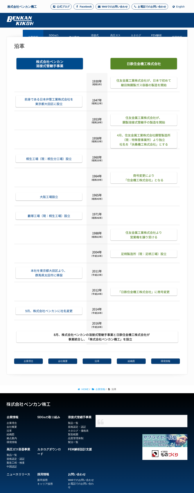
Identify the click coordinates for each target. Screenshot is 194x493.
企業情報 (12, 417)
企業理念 (12, 422)
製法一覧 (73, 442)
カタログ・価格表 (78, 430)
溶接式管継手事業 (79, 417)
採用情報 (43, 474)
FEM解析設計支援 (80, 449)
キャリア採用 (45, 483)
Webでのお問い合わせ (113, 6)
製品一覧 (73, 422)
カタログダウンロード (49, 452)
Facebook (84, 6)
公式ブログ (61, 6)
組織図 (10, 434)
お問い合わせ (77, 474)
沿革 (9, 430)
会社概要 (12, 426)
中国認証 (12, 466)
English (178, 6)
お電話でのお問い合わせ (150, 6)
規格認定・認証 (77, 426)
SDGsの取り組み (48, 417)
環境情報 (12, 442)
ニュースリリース (18, 474)
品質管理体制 (75, 438)
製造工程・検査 (16, 462)
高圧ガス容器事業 (18, 449)
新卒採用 (42, 479)
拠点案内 (12, 438)
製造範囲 (73, 434)
